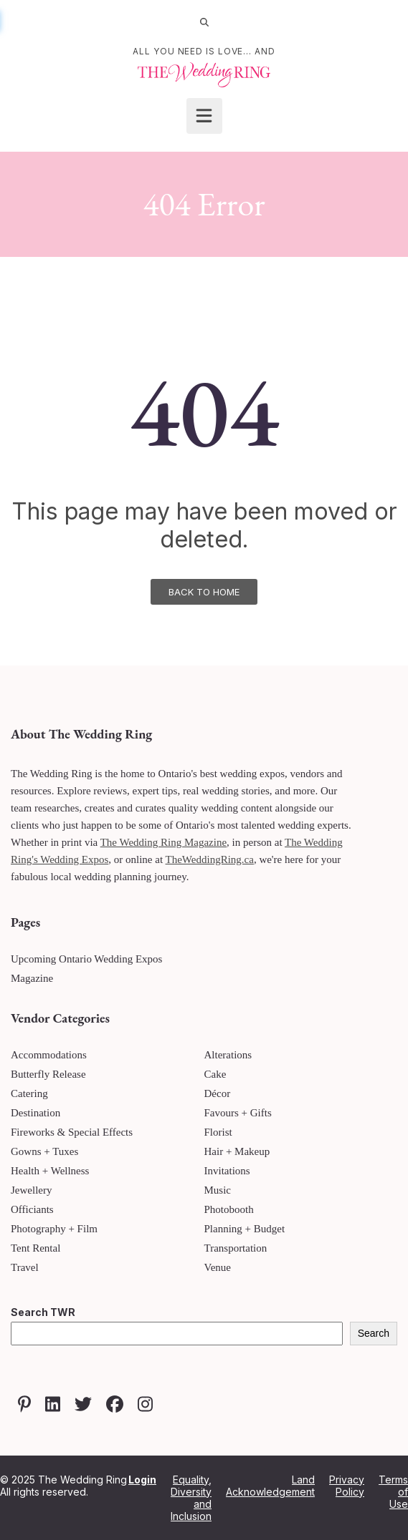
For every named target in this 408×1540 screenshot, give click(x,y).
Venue (218, 1267)
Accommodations (49, 1055)
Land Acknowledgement (270, 1485)
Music (218, 1190)
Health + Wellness (50, 1170)
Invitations (227, 1170)
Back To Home (204, 592)
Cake (215, 1074)
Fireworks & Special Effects (72, 1132)
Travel (25, 1267)
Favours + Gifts (238, 1113)
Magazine (32, 978)
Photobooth (229, 1209)
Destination (35, 1113)
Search (373, 1333)
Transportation (235, 1248)
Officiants (32, 1209)
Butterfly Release (48, 1074)
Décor (217, 1093)
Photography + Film (54, 1228)
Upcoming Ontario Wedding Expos (86, 959)
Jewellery (31, 1190)
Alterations (228, 1055)
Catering (29, 1093)
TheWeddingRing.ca (210, 859)
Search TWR (43, 1312)
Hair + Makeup (237, 1151)
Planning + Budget (244, 1228)
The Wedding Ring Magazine (163, 842)
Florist (218, 1132)
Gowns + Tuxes (44, 1151)
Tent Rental (35, 1248)
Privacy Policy (346, 1485)
